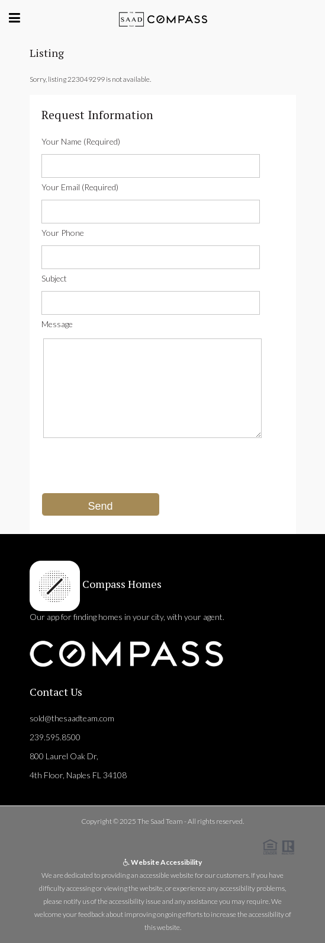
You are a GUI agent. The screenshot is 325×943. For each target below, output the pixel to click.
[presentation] (131, 469)
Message (57, 324)
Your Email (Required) (79, 187)
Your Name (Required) (80, 141)
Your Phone (62, 233)
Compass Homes (121, 584)
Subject (54, 278)
